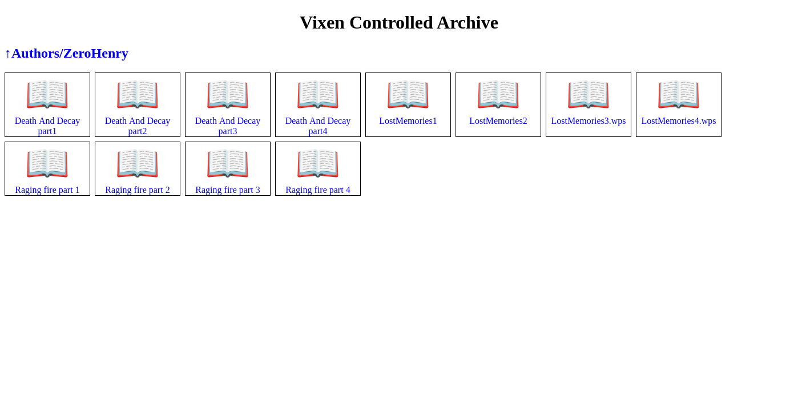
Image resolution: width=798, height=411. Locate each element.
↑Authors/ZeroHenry (66, 53)
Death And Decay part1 (47, 117)
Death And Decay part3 (228, 117)
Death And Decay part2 (138, 117)
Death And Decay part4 (318, 117)
